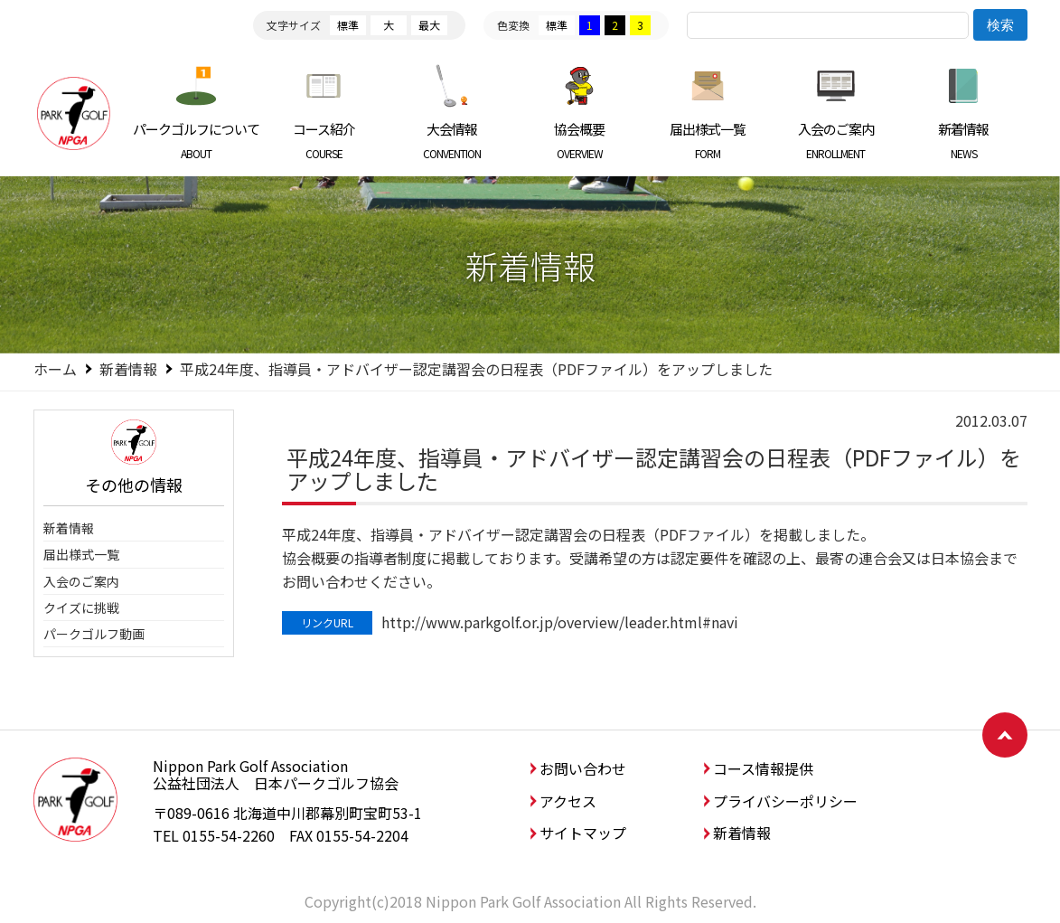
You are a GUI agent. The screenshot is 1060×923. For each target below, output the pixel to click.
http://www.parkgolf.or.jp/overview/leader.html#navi (559, 622)
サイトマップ (582, 832)
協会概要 (579, 140)
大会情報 (452, 140)
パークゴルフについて (196, 140)
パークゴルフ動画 (94, 634)
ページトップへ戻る (1004, 735)
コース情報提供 (763, 768)
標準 (348, 25)
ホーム (55, 369)
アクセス (567, 801)
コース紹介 (324, 140)
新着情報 (963, 140)
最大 (429, 25)
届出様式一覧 (708, 140)
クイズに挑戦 (81, 607)
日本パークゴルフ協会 (74, 113)
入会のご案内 (835, 140)
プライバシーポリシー (785, 801)
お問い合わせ (582, 768)
